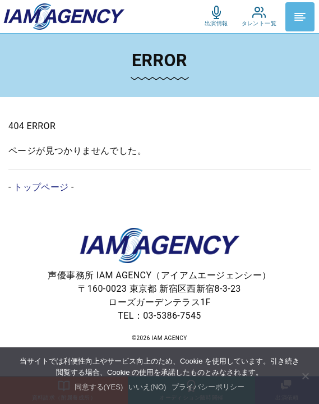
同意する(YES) (99, 387)
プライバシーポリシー (208, 387)
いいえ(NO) (147, 387)
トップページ (40, 187)
